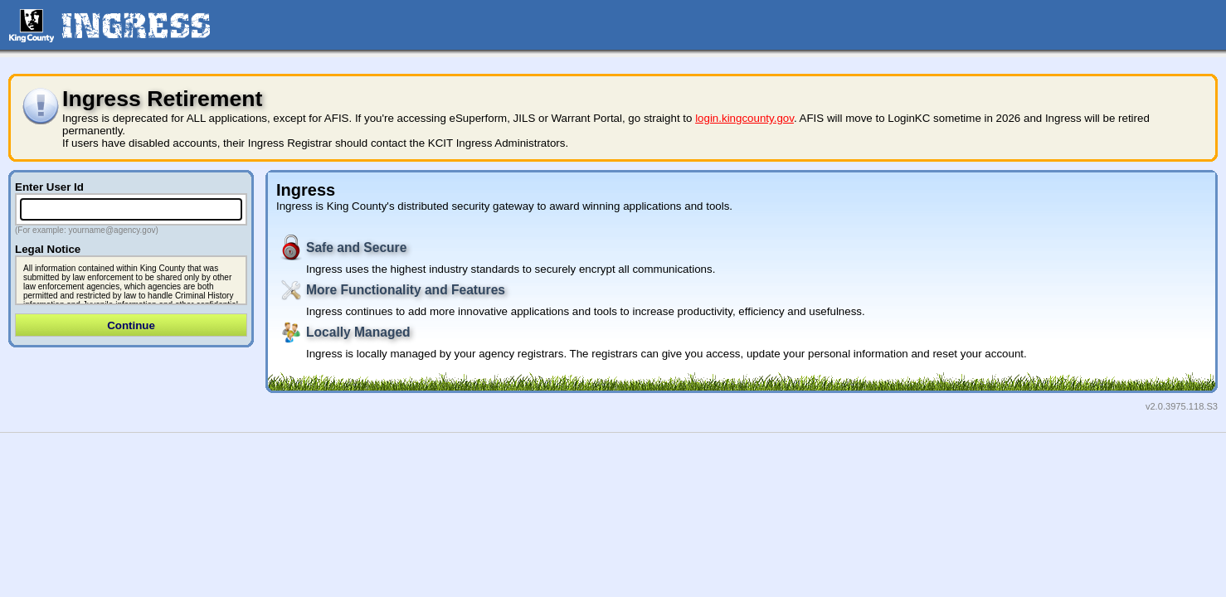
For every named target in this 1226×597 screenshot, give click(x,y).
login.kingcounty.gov (744, 118)
